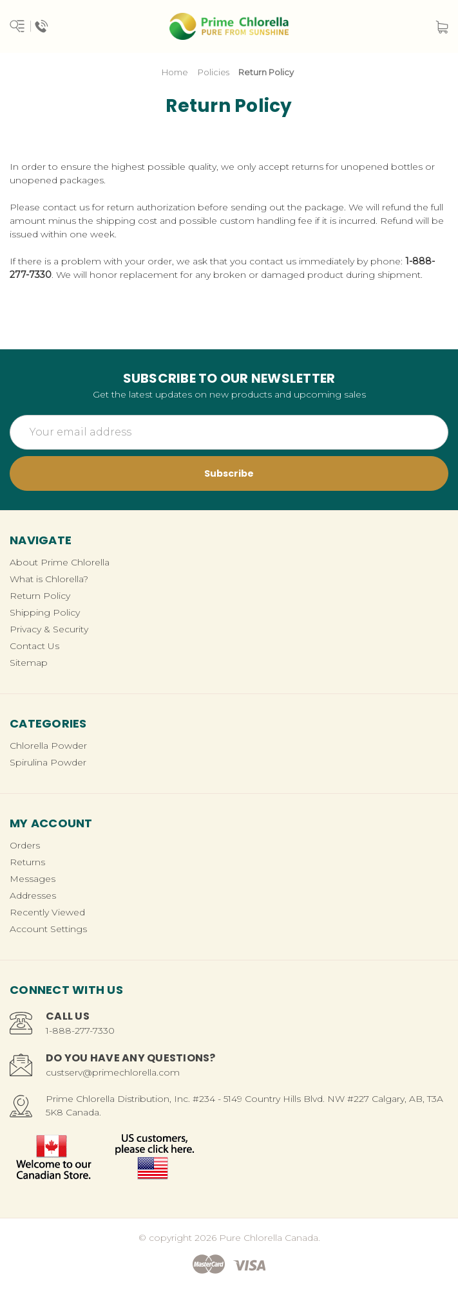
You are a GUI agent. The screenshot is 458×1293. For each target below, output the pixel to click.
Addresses (33, 895)
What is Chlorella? (49, 579)
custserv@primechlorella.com (113, 1072)
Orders (25, 845)
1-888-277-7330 (80, 1030)
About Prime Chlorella (60, 562)
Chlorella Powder (48, 745)
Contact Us (34, 646)
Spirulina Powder (48, 762)
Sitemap (29, 662)
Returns (27, 862)
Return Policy (40, 595)
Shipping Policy (45, 612)
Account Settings (48, 929)
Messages (32, 879)
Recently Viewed (47, 912)
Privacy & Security (49, 629)
